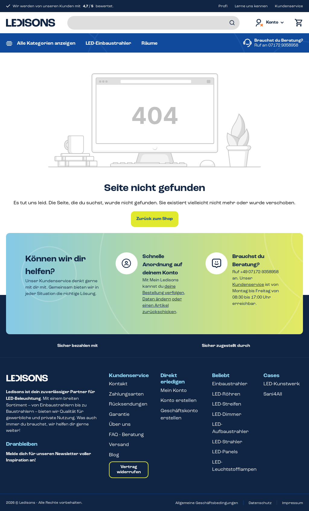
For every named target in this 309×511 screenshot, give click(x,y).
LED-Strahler (227, 442)
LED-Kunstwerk (281, 383)
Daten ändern (156, 299)
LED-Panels (225, 451)
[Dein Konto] (269, 23)
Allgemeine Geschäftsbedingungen (206, 503)
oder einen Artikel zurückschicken (162, 305)
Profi (223, 6)
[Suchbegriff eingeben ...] (153, 23)
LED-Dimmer (226, 414)
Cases (271, 375)
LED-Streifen (226, 404)
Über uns (120, 424)
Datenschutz (260, 503)
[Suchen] (232, 23)
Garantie (119, 414)
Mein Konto (174, 390)
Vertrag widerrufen (129, 469)
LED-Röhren (226, 394)
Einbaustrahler (229, 383)
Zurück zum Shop (154, 219)
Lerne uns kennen (251, 6)
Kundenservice (289, 6)
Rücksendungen (128, 404)
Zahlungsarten (126, 394)
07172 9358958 (283, 45)
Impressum (292, 503)
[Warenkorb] (297, 23)
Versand (119, 444)
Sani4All (272, 394)
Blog (114, 455)
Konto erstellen (178, 400)
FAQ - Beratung (126, 434)
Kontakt (118, 383)
